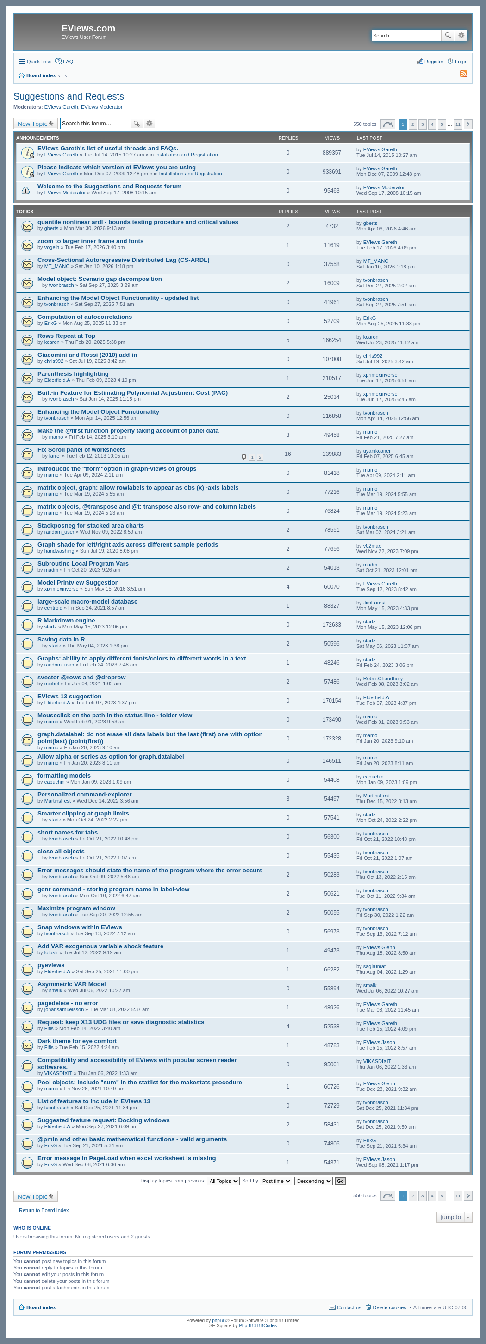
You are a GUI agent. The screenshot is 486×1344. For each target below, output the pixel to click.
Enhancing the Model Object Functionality (98, 411)
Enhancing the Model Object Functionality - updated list (118, 297)
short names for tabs (67, 832)
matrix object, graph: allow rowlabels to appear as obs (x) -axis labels (138, 487)
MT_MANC (56, 266)
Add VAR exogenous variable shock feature (100, 946)
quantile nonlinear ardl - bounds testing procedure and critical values (137, 221)
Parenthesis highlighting (73, 373)
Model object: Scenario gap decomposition (99, 278)
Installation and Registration (186, 154)
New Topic (32, 123)
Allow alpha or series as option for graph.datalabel (110, 756)
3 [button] (422, 124)
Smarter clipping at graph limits (83, 813)
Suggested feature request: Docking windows (103, 1120)
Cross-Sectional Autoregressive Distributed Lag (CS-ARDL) (123, 259)
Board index (41, 1307)
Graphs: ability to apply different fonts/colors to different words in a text (141, 658)
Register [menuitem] (433, 61)
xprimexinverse (380, 375)
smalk (55, 990)
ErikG (50, 323)
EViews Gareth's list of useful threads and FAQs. (107, 148)
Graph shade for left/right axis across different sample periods (127, 544)
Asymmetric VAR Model (71, 984)
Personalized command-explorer (84, 794)
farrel (55, 456)
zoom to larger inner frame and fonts (90, 240)
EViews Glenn (379, 947)
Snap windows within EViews (79, 927)
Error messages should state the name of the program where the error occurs (149, 870)
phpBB (219, 1320)
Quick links (39, 61)
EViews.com (88, 28)
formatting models (64, 775)
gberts (51, 228)
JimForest (374, 602)
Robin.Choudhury (383, 678)
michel (51, 683)
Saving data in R (61, 639)
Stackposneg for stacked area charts (90, 525)
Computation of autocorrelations (84, 316)
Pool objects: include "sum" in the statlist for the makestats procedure (139, 1082)
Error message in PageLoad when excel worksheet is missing (126, 1158)
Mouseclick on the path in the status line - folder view (114, 715)
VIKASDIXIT (58, 1073)
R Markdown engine (66, 620)
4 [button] (432, 124)
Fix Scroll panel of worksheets (81, 449)
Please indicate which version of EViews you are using (116, 167)
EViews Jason (379, 1042)
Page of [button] (387, 124)
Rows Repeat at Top (66, 335)
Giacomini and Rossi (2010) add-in (87, 354)
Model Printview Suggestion (78, 582)
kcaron (52, 342)
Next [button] (468, 124)
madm (51, 569)
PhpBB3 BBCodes (258, 1325)
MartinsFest (57, 800)
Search (448, 35)
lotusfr (51, 952)
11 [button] (458, 124)
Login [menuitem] (461, 61)
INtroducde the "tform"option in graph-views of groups (117, 468)
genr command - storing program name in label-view (113, 889)
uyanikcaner (377, 451)
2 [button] (412, 124)
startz (50, 626)
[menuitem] (459, 75)
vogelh (51, 247)
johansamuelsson (64, 1009)
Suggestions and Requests (68, 96)
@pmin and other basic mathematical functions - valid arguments (132, 1139)
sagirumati (375, 966)
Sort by (267, 1180)
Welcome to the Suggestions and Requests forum (109, 186)
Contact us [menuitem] (349, 1307)
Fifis (49, 1028)
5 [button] (442, 124)
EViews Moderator (102, 107)
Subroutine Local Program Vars (83, 563)
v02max (372, 545)
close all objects (61, 851)
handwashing (59, 551)
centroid (53, 607)
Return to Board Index (44, 1210)
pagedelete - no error (67, 1003)
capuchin (54, 781)
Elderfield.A (57, 380)
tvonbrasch (61, 285)
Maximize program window (76, 908)
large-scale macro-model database (87, 601)
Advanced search (461, 35)
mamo (56, 437)
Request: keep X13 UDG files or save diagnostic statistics (121, 1022)
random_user (59, 532)
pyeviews (51, 965)
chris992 (54, 361)
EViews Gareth (61, 107)
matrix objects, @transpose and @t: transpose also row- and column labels (146, 506)
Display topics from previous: (190, 1180)
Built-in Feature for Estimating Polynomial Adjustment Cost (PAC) (132, 392)
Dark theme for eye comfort (77, 1041)
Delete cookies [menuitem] (389, 1307)
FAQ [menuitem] (68, 61)
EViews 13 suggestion (69, 696)
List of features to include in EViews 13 (93, 1101)
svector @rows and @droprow (81, 677)
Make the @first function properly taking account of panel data (128, 430)
